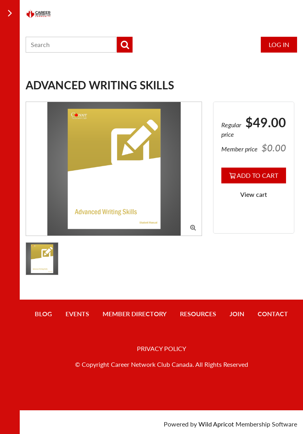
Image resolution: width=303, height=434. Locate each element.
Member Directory (134, 313)
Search (125, 45)
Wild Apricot (216, 424)
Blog (43, 313)
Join (237, 313)
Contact (273, 313)
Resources (198, 313)
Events (77, 313)
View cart (253, 194)
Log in (279, 44)
